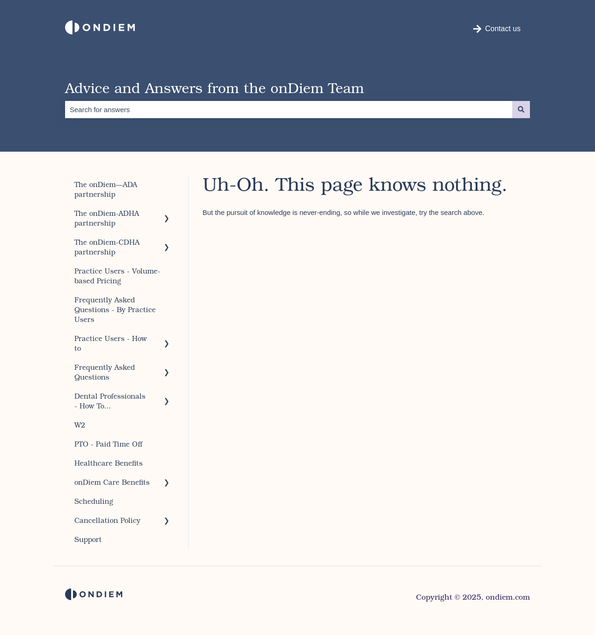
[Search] (521, 109)
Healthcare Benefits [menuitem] (108, 463)
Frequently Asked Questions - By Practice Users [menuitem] (115, 309)
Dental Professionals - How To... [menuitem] (109, 400)
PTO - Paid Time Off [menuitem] (108, 443)
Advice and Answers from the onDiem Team (214, 87)
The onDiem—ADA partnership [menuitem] (105, 189)
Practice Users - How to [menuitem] (110, 343)
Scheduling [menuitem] (93, 501)
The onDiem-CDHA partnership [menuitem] (106, 246)
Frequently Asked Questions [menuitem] (104, 371)
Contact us (497, 28)
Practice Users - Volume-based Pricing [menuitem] (117, 275)
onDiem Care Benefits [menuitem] (112, 482)
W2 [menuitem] (79, 424)
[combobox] (288, 109)
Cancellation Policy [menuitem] (107, 520)
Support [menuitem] (88, 539)
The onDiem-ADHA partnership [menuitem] (106, 217)
